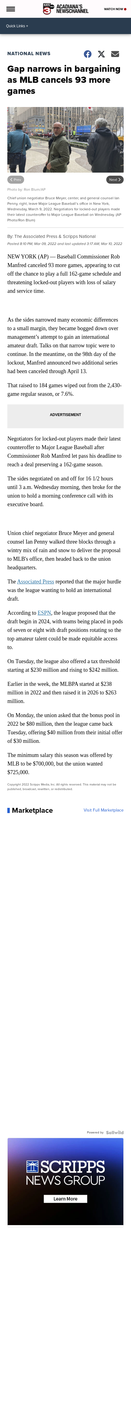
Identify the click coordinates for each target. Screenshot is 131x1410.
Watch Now (115, 9)
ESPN (44, 613)
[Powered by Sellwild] (115, 1132)
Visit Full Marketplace (104, 810)
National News (29, 53)
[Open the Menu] (10, 9)
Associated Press (35, 582)
